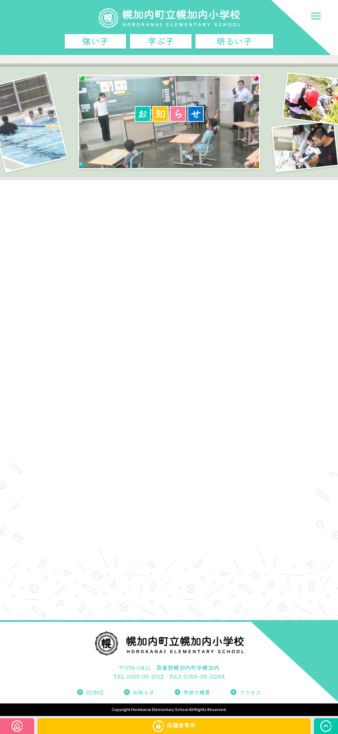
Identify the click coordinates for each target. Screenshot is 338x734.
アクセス (248, 693)
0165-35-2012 (145, 677)
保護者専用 (174, 726)
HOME (88, 693)
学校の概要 (193, 693)
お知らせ (138, 693)
